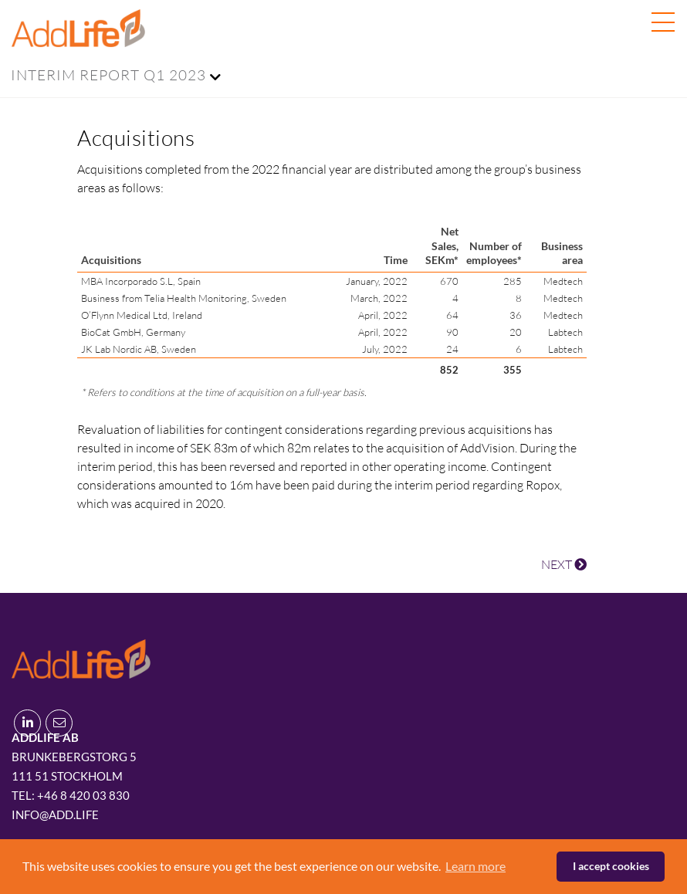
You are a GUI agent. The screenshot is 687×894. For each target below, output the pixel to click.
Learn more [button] (475, 865)
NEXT (564, 564)
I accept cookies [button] (611, 865)
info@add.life (55, 814)
